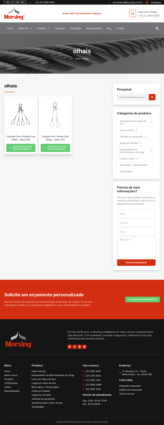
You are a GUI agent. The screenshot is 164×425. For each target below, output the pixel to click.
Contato (120, 28)
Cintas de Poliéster (131, 143)
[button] (157, 28)
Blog (109, 28)
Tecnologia (75, 28)
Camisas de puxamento (133, 136)
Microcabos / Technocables (133, 165)
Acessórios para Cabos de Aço (136, 122)
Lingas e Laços (129, 158)
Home (10, 28)
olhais (82, 51)
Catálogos (60, 28)
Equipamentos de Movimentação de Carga (136, 150)
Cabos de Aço (128, 130)
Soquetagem (126, 171)
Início (77, 58)
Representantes (93, 28)
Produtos (43, 28)
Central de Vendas (147, 12)
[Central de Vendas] (132, 13)
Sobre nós (25, 28)
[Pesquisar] (152, 97)
